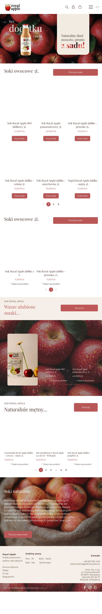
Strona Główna (10, 589)
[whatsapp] (95, 610)
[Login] (73, 7)
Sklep (5, 592)
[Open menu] (91, 8)
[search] (67, 8)
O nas (5, 596)
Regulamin (8, 599)
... (56, 492)
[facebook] (84, 610)
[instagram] (90, 610)
